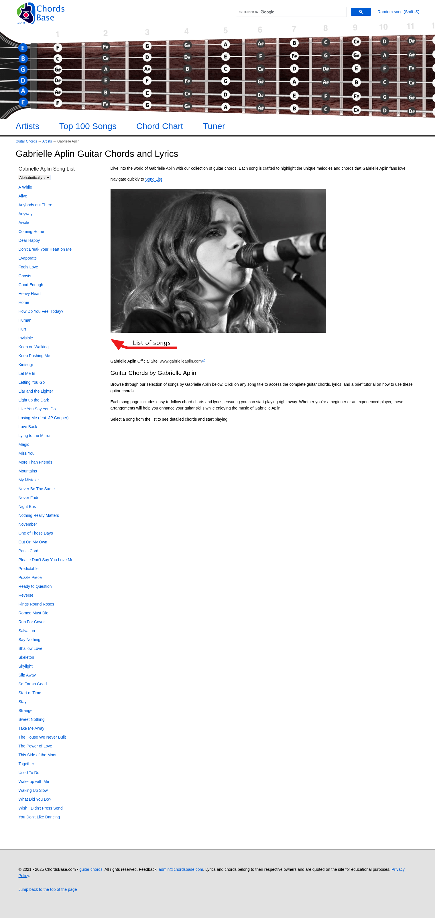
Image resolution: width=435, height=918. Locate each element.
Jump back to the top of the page (48, 889)
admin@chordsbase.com (181, 869)
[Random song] (399, 12)
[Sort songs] (34, 177)
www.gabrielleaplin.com (181, 361)
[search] (290, 12)
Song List (153, 179)
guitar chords (91, 869)
